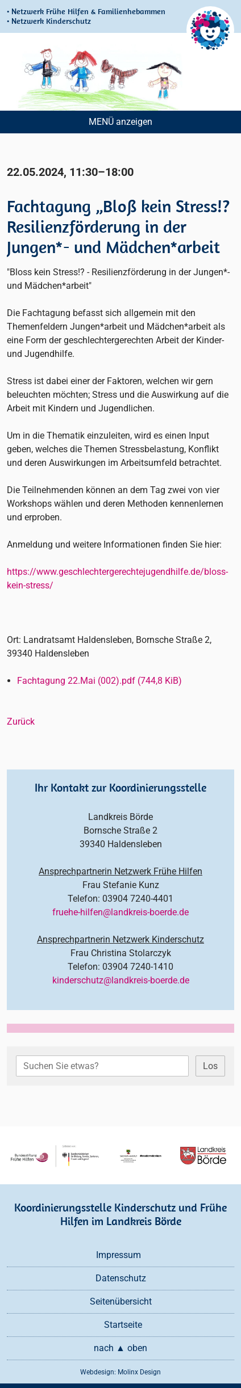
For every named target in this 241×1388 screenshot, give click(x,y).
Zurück (21, 721)
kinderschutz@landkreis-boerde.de (120, 980)
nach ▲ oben (120, 1348)
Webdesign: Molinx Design (120, 1372)
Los (210, 1066)
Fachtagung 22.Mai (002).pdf (99, 680)
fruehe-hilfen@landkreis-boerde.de (120, 912)
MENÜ (101, 121)
